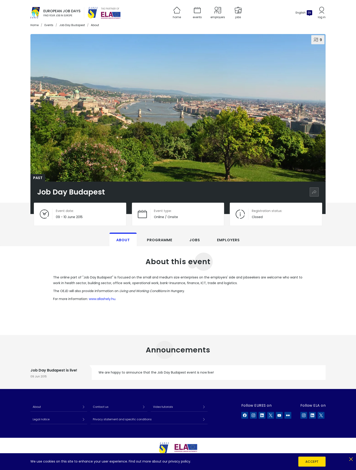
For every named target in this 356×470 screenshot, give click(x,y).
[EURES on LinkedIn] (262, 415)
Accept (312, 461)
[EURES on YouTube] (279, 415)
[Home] (35, 12)
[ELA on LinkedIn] (312, 415)
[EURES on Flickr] (287, 415)
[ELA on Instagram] (303, 415)
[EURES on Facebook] (244, 415)
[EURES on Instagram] (253, 415)
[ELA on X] (321, 415)
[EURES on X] (270, 415)
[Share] (314, 192)
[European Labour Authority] (111, 15)
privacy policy (179, 461)
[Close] (351, 458)
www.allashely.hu (102, 299)
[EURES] (93, 12)
